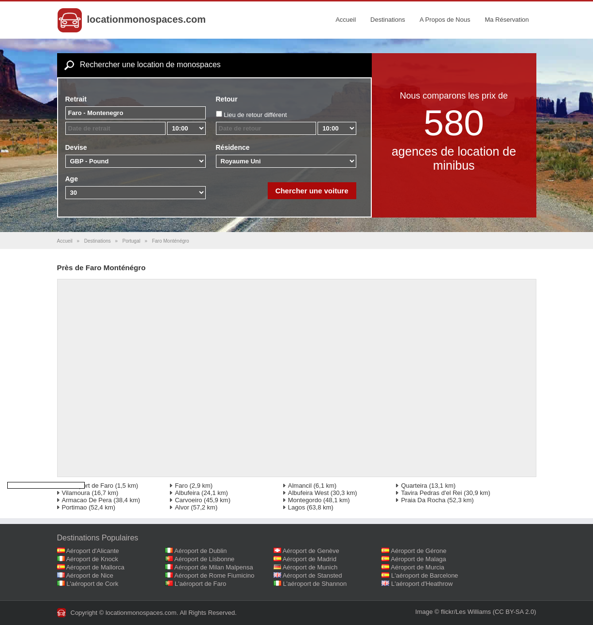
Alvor (182, 507)
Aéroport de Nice (89, 575)
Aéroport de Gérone (418, 550)
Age (71, 179)
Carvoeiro (188, 500)
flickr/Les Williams (466, 611)
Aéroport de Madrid (309, 559)
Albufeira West (308, 492)
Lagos (296, 507)
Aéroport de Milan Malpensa (213, 567)
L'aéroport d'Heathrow (422, 583)
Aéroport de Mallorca (95, 567)
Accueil (345, 19)
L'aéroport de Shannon (315, 583)
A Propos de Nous (445, 19)
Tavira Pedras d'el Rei (431, 492)
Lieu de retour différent (255, 114)
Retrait (76, 99)
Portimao (74, 507)
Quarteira (414, 485)
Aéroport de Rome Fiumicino (214, 575)
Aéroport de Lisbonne (204, 559)
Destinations (387, 19)
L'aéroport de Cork (92, 583)
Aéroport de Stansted (312, 575)
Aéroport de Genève (311, 550)
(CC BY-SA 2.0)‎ (514, 611)
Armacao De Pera (87, 500)
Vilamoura (76, 492)
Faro (181, 485)
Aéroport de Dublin (200, 550)
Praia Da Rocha (423, 500)
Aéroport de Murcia (417, 567)
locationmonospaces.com (146, 19)
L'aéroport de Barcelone (424, 575)
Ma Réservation (507, 19)
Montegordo (304, 500)
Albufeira (187, 492)
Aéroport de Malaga (418, 559)
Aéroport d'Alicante (92, 550)
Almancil (300, 485)
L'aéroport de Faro (88, 485)
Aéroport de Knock (92, 559)
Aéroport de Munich (310, 567)
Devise (76, 147)
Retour (227, 99)
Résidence (233, 147)
